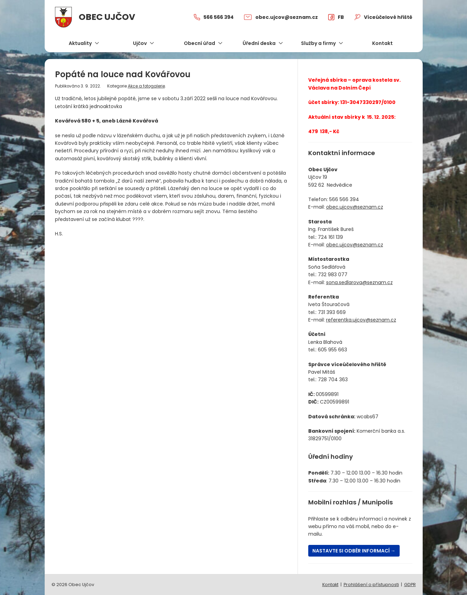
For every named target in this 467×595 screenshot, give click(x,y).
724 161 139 (330, 237)
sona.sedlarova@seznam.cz (359, 282)
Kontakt (330, 584)
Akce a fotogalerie (146, 86)
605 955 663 (332, 349)
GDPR (410, 584)
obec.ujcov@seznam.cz (354, 206)
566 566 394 (344, 199)
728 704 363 (333, 379)
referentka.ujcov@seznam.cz (361, 319)
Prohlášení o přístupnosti (371, 584)
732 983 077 (332, 274)
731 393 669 (332, 312)
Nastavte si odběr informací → (354, 550)
